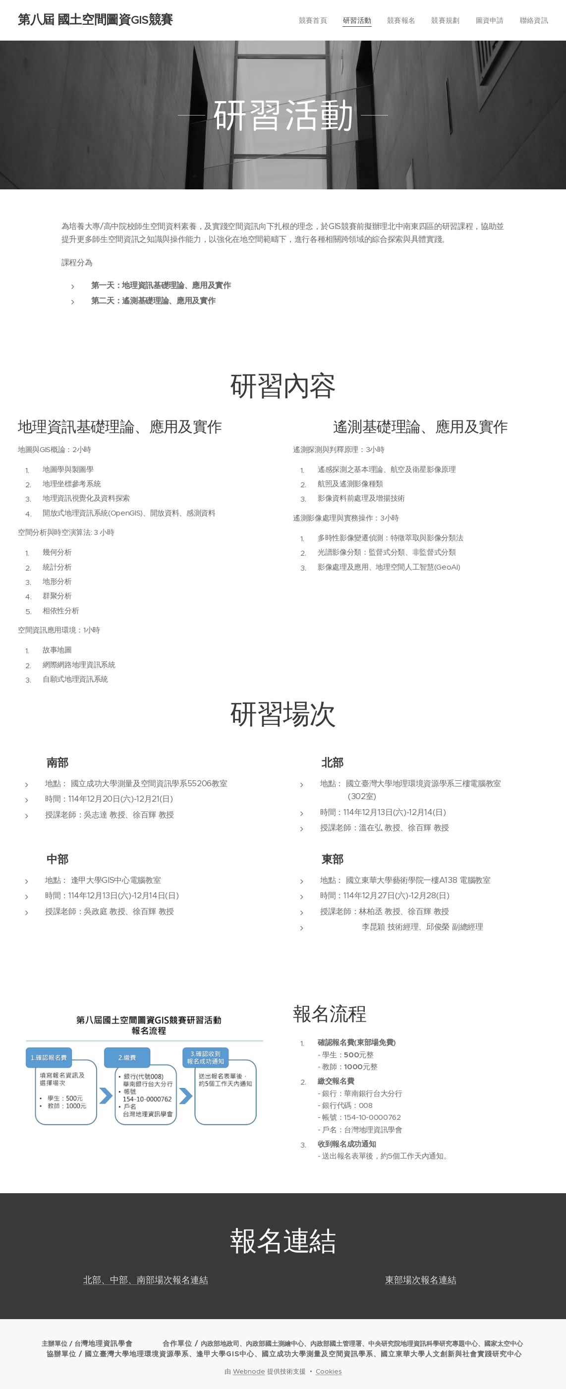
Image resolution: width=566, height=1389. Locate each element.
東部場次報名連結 (420, 1279)
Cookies (329, 1371)
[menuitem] (326, 20)
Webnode (249, 1371)
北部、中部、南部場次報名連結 (145, 1279)
